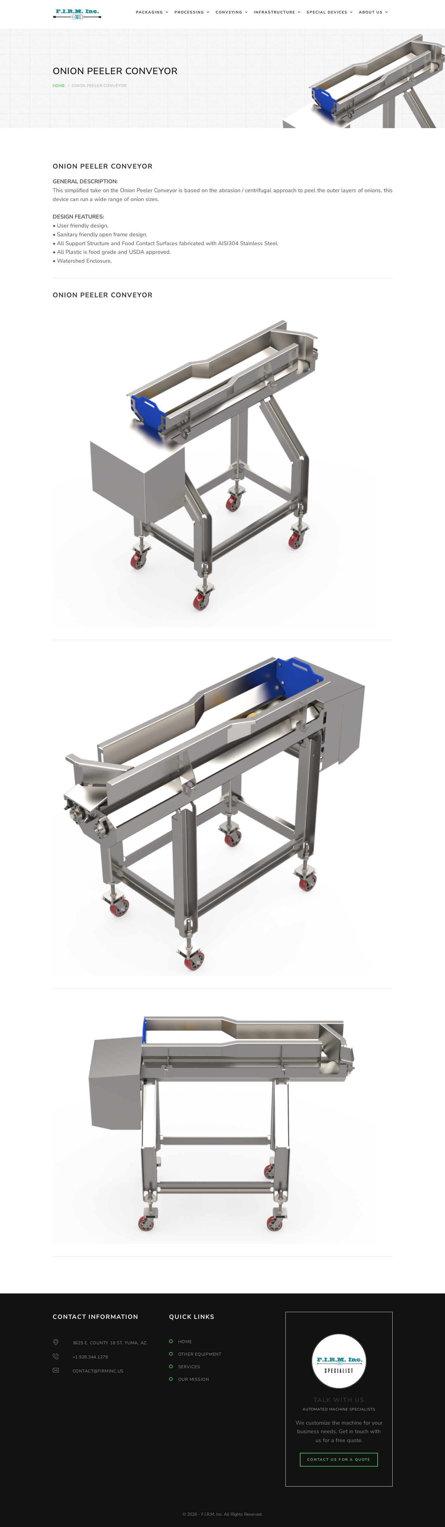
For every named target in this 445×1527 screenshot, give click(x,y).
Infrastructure (274, 12)
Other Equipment (199, 1354)
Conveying (229, 12)
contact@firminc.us (98, 1371)
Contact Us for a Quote (338, 1459)
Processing (189, 12)
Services (189, 1367)
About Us (371, 12)
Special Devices (327, 12)
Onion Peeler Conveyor (103, 166)
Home (59, 86)
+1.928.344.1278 (90, 1357)
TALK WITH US (339, 1400)
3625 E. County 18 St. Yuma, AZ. (110, 1343)
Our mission (193, 1379)
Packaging (149, 12)
